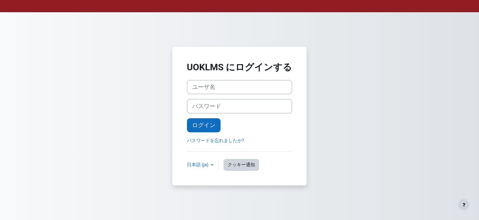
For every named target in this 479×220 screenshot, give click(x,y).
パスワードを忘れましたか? (215, 140)
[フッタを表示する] (463, 204)
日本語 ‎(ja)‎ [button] (198, 164)
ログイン (203, 125)
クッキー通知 (241, 164)
